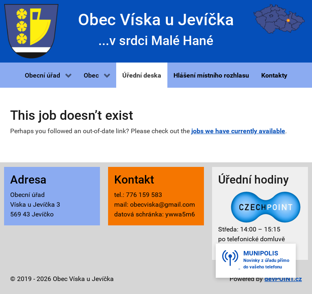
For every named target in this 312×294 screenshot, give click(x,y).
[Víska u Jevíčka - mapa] (279, 18)
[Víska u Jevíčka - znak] (31, 31)
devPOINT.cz (283, 279)
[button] (48, 75)
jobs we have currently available (238, 131)
